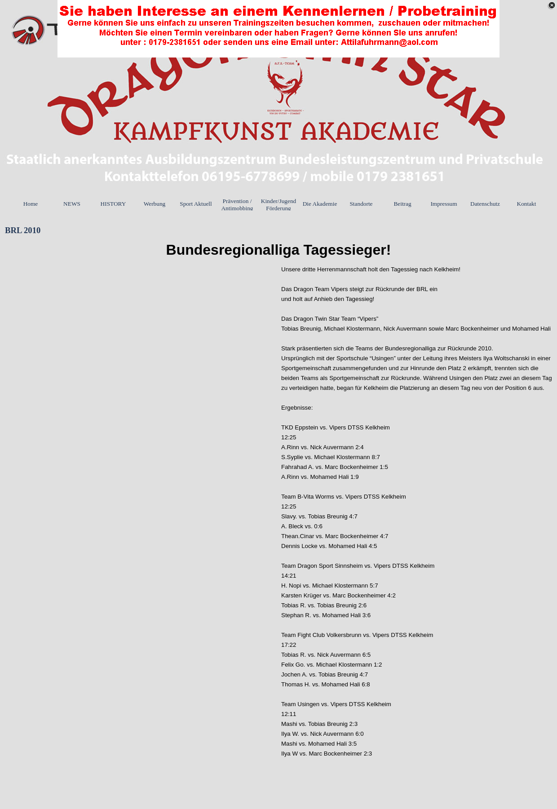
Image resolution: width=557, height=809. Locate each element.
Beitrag (402, 203)
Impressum (443, 203)
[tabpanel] (278, 250)
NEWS (71, 203)
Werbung (155, 203)
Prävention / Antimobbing (237, 205)
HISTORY (113, 203)
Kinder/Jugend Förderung (278, 205)
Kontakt (526, 203)
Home (30, 203)
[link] (278, 28)
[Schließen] (551, 5)
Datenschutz (485, 203)
